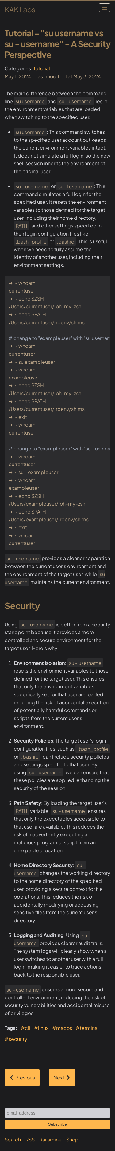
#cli (25, 1028)
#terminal (87, 1028)
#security (16, 1039)
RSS (30, 1139)
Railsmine (50, 1139)
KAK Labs (20, 9)
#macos (62, 1028)
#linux (41, 1028)
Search (13, 1139)
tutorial (42, 68)
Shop (72, 1139)
